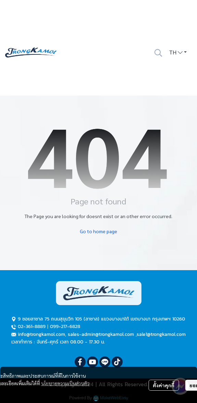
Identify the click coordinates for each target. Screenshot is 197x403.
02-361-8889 (32, 326)
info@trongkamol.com (41, 334)
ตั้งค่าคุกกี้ (163, 385)
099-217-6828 (65, 326)
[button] (158, 53)
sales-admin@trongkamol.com (101, 334)
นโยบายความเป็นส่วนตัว (65, 383)
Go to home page (98, 231)
